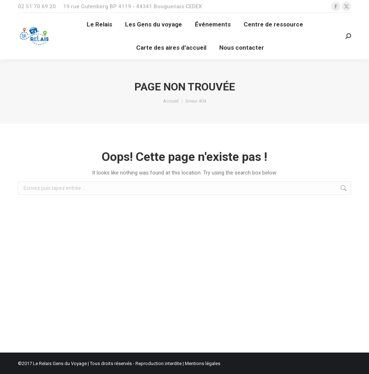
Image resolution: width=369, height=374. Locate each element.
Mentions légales (202, 363)
